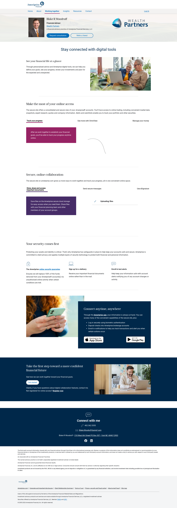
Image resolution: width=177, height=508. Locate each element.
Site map (124, 488)
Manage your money (141, 121)
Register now (58, 391)
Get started (32, 382)
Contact (88, 11)
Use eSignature (143, 189)
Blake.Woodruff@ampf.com (90, 430)
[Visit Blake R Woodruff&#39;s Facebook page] (86, 440)
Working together (52, 11)
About (38, 11)
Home (30, 11)
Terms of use (79, 488)
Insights (66, 11)
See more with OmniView (87, 121)
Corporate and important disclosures (41, 488)
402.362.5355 (90, 425)
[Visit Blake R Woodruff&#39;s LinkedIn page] (91, 440)
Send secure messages (92, 189)
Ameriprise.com (23, 488)
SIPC (65, 499)
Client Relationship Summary (64, 488)
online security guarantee (49, 269)
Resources (77, 11)
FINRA (59, 499)
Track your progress (34, 121)
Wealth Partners (53, 26)
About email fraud (113, 488)
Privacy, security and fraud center (95, 488)
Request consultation (58, 35)
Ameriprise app (100, 315)
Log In (146, 11)
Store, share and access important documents (36, 189)
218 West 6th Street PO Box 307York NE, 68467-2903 (96, 435)
